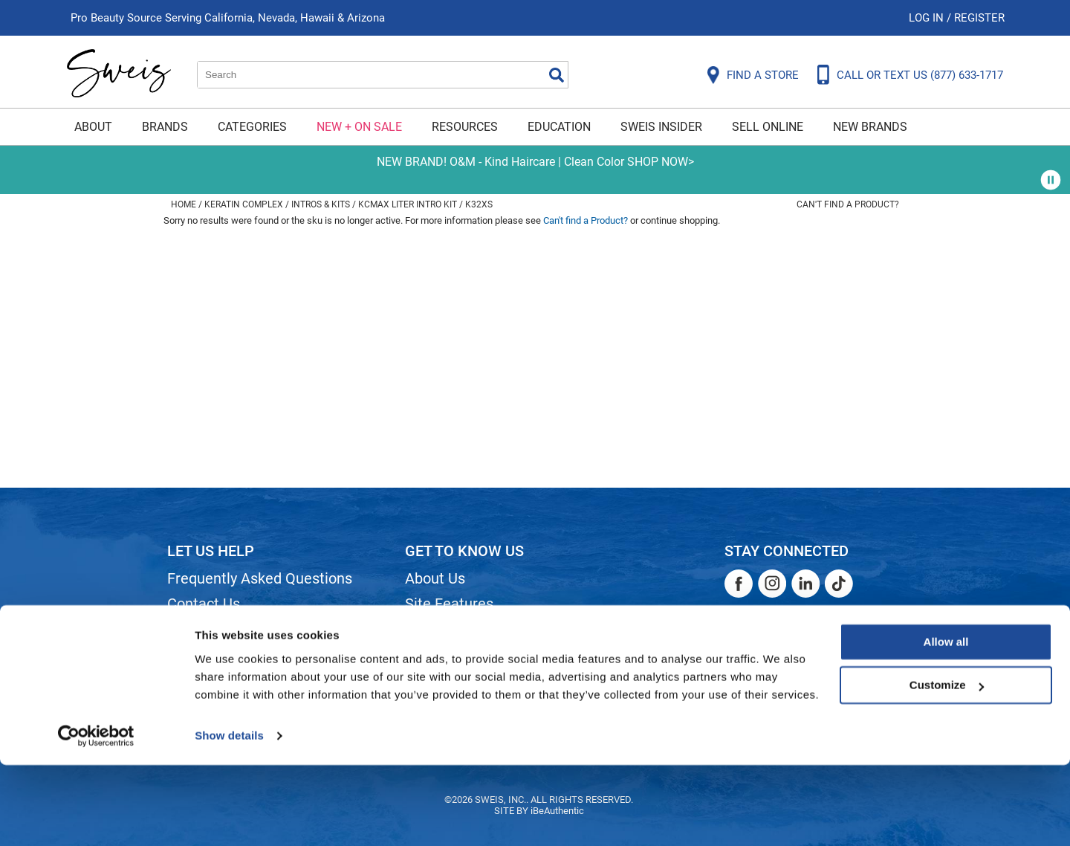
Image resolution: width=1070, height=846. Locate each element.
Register (979, 18)
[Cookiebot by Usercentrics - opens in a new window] (96, 817)
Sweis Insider (661, 127)
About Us (435, 578)
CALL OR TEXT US (920, 75)
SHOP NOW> (660, 162)
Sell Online (767, 127)
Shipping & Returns (229, 629)
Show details (229, 816)
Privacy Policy (213, 679)
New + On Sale (359, 127)
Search (556, 75)
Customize (947, 766)
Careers (431, 654)
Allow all (946, 723)
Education (559, 127)
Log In (928, 18)
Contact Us (203, 604)
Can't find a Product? (848, 204)
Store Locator (450, 679)
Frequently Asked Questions (259, 578)
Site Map (434, 629)
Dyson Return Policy (232, 654)
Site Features (449, 604)
